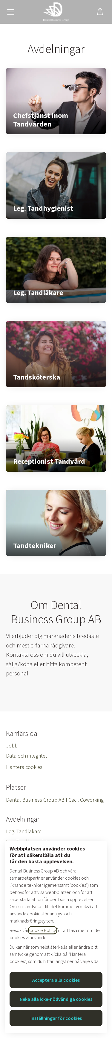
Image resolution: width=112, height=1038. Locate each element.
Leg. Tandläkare (24, 831)
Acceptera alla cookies (56, 980)
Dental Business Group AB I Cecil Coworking (55, 799)
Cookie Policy (42, 930)
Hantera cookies (24, 767)
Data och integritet (26, 755)
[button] (100, 12)
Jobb (12, 745)
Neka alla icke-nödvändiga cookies (56, 999)
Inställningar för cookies (56, 1018)
